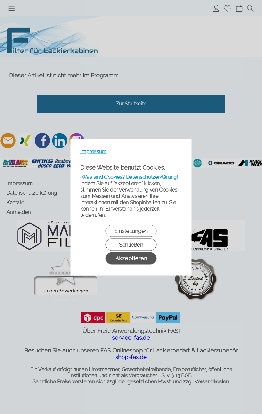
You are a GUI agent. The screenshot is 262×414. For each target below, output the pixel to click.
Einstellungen (131, 231)
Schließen (131, 244)
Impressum (93, 151)
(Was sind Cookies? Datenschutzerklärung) (129, 177)
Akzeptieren (131, 258)
